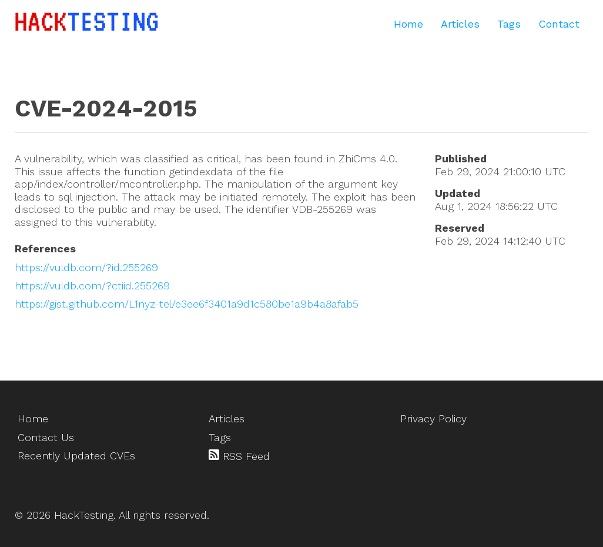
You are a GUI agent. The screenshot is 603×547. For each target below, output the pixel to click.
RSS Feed (239, 455)
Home (408, 24)
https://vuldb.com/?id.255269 (86, 267)
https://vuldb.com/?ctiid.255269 (92, 285)
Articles (460, 24)
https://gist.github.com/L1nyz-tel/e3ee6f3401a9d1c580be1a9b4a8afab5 (187, 304)
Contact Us (46, 437)
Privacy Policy (433, 418)
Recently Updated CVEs (76, 455)
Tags (509, 24)
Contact (558, 24)
